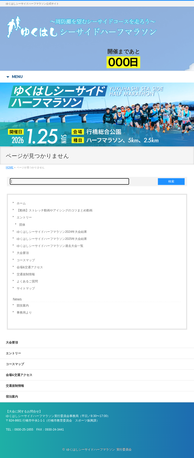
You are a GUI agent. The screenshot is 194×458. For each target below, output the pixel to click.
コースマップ (26, 260)
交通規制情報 (26, 274)
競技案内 (23, 305)
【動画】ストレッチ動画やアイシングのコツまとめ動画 (54, 210)
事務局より (24, 312)
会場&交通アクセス (30, 267)
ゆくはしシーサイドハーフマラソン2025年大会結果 (52, 239)
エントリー (24, 217)
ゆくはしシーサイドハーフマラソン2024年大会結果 (52, 232)
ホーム (21, 203)
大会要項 (23, 253)
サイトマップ (26, 288)
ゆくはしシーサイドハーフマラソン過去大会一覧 (50, 246)
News (17, 299)
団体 (22, 224)
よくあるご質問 (27, 281)
